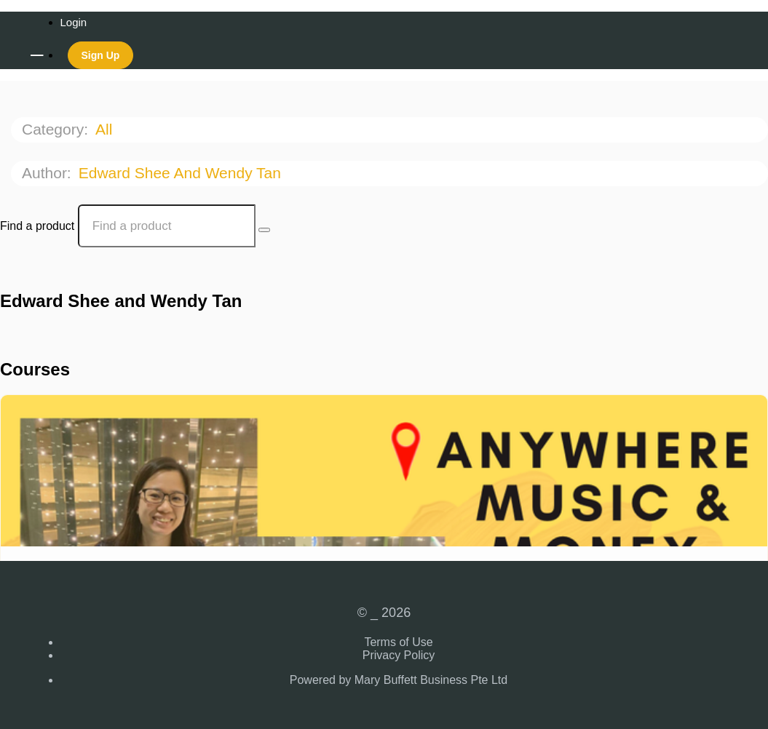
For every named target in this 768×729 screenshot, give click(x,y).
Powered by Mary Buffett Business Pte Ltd (398, 680)
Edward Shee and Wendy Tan (182, 172)
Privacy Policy (399, 655)
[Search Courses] (264, 230)
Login (73, 22)
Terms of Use (398, 642)
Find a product (37, 226)
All (105, 129)
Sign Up (101, 55)
